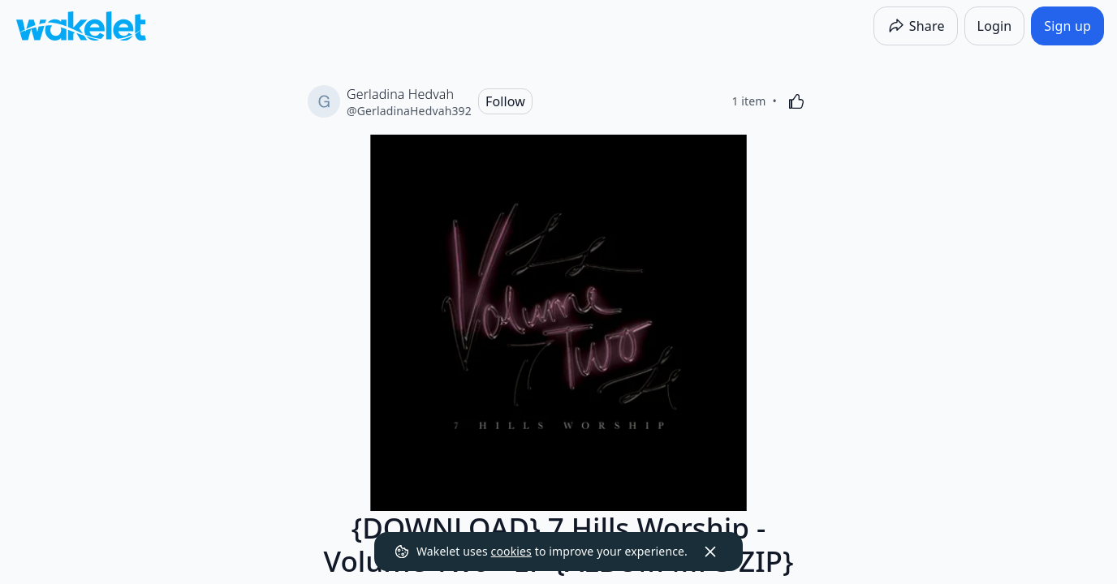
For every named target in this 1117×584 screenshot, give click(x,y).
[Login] (994, 25)
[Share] (915, 25)
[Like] (796, 101)
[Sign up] (1067, 25)
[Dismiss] (710, 552)
